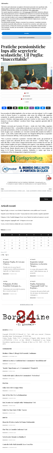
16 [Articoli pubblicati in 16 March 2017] (26, 243)
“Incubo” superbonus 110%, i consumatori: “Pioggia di (20, 368)
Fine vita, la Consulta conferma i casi (15, 429)
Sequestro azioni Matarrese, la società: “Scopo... (38, 264)
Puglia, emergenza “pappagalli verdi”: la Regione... (38, 286)
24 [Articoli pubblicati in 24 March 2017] (34, 245)
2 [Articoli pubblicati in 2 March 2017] (26, 237)
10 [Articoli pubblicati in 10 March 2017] (34, 240)
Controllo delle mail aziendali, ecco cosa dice (18, 444)
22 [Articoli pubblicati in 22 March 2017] (19, 245)
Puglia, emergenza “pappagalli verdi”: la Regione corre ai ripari (17, 220)
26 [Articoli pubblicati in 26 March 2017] (48, 245)
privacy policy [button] (5, 8)
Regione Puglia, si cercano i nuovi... (13, 263)
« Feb (2, 255)
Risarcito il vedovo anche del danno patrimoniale (19, 422)
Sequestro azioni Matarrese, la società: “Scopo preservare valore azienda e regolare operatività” (25, 214)
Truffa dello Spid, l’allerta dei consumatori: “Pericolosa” (21, 375)
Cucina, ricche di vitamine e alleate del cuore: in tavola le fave (16, 224)
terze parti (28, 12)
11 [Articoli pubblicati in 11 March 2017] (41, 240)
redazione (6, 274)
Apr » (7, 255)
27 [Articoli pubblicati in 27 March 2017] (4, 248)
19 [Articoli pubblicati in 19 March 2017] (48, 243)
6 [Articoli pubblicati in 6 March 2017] (4, 240)
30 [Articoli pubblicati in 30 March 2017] (26, 248)
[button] (50, 2)
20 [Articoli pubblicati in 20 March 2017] (4, 245)
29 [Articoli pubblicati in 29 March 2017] (19, 248)
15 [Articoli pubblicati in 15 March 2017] (19, 243)
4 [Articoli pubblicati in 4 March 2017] (41, 237)
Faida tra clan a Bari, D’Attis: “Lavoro (15, 410)
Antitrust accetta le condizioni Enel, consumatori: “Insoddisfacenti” (24, 361)
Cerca (46, 199)
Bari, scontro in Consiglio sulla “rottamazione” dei (19, 402)
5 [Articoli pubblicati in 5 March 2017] (48, 237)
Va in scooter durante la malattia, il (14, 437)
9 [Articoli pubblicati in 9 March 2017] (26, 240)
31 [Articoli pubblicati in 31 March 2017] (33, 248)
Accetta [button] (26, 33)
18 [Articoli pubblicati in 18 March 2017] (41, 243)
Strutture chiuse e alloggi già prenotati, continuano (19, 353)
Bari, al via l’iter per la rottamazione (15, 395)
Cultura (5, 281)
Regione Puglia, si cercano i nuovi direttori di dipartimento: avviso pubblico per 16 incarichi (23, 210)
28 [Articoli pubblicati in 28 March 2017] (12, 248)
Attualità (5, 259)
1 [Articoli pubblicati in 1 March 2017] (19, 237)
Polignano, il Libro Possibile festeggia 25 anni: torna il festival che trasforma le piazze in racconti (25, 217)
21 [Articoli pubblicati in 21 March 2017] (12, 245)
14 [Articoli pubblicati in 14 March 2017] (12, 243)
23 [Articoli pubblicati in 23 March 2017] (26, 245)
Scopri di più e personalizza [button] (26, 37)
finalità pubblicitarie (29, 17)
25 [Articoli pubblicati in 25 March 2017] (41, 245)
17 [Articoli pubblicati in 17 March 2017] (33, 243)
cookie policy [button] (34, 10)
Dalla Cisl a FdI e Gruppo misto (13, 388)
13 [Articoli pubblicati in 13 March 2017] (4, 243)
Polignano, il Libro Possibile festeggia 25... (12, 285)
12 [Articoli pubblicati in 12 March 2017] (48, 240)
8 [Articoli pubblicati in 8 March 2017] (19, 240)
